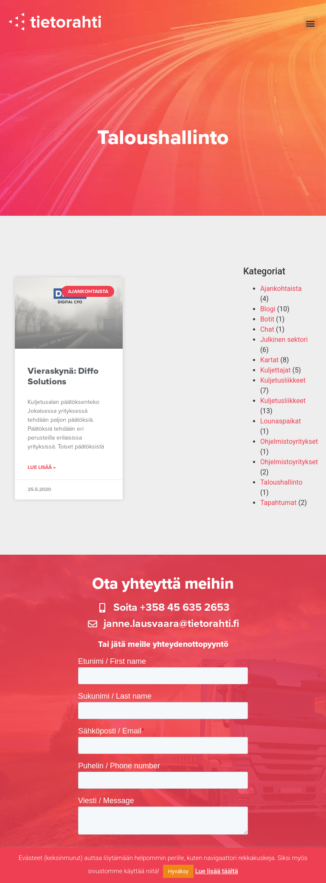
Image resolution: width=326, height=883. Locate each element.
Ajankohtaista (281, 292)
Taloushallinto (281, 486)
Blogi (267, 313)
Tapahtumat (278, 506)
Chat (267, 333)
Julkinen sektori (284, 343)
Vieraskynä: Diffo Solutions (63, 380)
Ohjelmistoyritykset (289, 445)
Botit (267, 323)
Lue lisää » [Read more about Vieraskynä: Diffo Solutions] (42, 471)
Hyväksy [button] (178, 871)
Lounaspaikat (280, 425)
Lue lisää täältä (216, 871)
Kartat (269, 364)
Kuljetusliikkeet (283, 384)
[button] (311, 23)
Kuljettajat (275, 374)
